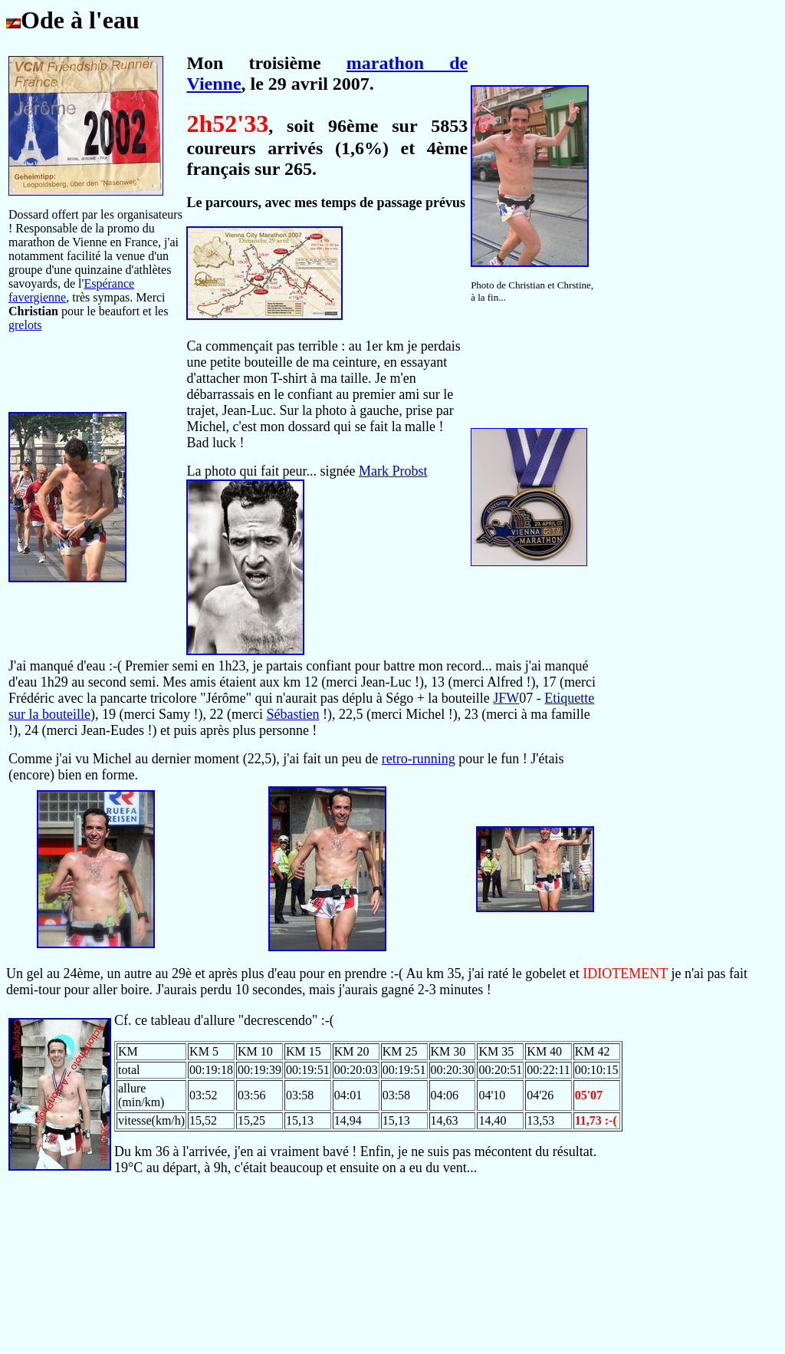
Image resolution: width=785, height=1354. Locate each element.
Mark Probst (393, 471)
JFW (506, 698)
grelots (25, 324)
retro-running (418, 758)
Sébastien (292, 714)
